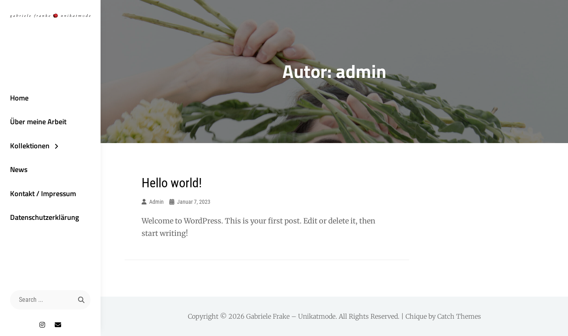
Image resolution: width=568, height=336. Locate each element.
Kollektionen (29, 145)
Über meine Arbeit (38, 121)
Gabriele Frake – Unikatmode (290, 316)
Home (19, 97)
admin (156, 202)
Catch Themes (459, 316)
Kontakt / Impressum (43, 193)
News (18, 169)
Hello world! (172, 183)
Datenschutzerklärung (44, 217)
